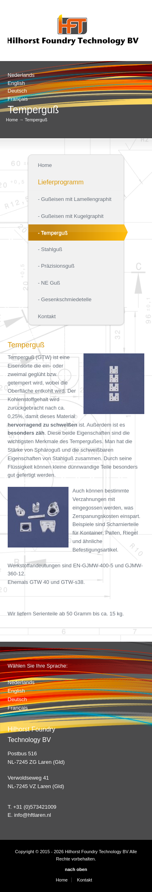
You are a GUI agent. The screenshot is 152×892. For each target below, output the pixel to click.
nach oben (76, 869)
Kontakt (84, 879)
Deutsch (17, 91)
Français (18, 99)
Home (12, 119)
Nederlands (21, 75)
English (16, 83)
